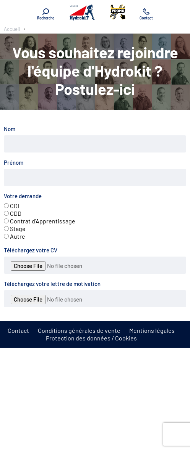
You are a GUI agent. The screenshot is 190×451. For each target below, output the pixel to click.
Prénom (13, 162)
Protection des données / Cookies (91, 338)
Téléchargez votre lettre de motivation (52, 283)
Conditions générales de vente (79, 330)
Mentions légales (152, 330)
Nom (9, 128)
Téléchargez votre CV (30, 250)
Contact (18, 330)
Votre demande (23, 196)
